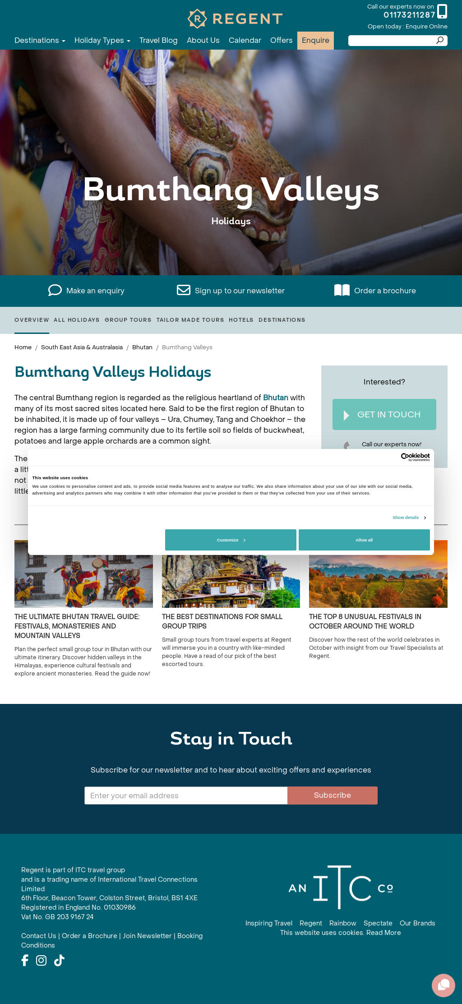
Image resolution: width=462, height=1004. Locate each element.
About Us (203, 40)
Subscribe (332, 795)
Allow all (364, 540)
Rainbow (342, 923)
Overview (31, 320)
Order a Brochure (89, 936)
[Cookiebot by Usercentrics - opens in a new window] (390, 457)
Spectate (378, 923)
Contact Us (38, 936)
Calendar (245, 40)
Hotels (241, 320)
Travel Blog (158, 40)
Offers (281, 40)
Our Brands (417, 923)
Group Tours (128, 320)
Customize (231, 540)
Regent (311, 923)
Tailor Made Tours (191, 320)
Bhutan (142, 347)
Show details (406, 517)
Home (23, 347)
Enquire (315, 40)
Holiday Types (102, 40)
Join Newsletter (147, 936)
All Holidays (77, 320)
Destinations (39, 40)
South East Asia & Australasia (82, 347)
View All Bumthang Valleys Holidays (231, 249)
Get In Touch (382, 415)
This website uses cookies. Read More (340, 933)
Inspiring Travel (268, 923)
